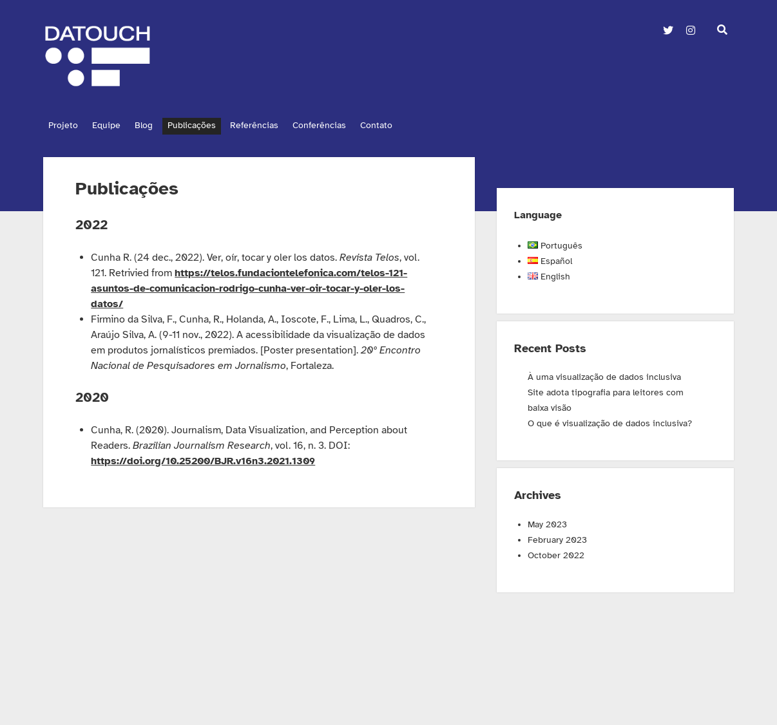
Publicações (206, 125)
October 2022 (556, 552)
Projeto (63, 125)
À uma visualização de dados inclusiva (604, 373)
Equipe (111, 125)
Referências (274, 125)
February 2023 (557, 536)
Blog (154, 125)
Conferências (344, 125)
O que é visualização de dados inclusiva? (610, 420)
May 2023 (547, 521)
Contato (406, 125)
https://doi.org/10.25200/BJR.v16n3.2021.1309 (203, 457)
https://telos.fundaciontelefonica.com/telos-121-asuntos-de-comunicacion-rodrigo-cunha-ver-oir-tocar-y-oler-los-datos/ (249, 285)
